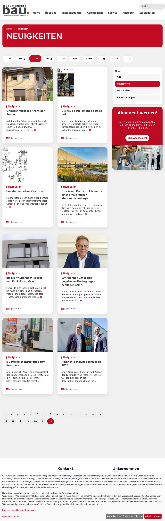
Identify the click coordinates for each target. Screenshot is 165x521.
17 (13, 421)
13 (86, 414)
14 (93, 414)
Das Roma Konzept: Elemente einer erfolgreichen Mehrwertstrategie (81, 195)
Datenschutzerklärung (12, 510)
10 (64, 414)
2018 (115, 58)
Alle (119, 77)
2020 (88, 58)
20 (35, 421)
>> (35, 130)
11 (71, 414)
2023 (49, 58)
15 (100, 414)
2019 (102, 58)
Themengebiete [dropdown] (71, 12)
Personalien (123, 91)
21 (43, 421)
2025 (22, 58)
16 (6, 421)
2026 (8, 58)
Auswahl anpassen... (11, 516)
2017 (128, 58)
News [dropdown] (36, 12)
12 (78, 414)
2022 (62, 58)
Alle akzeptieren (153, 516)
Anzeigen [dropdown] (128, 12)
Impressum (30, 510)
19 (28, 421)
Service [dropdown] (112, 12)
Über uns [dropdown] (50, 12)
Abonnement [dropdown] (95, 12)
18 (20, 421)
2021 (75, 58)
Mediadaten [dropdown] (147, 12)
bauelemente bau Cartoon (24, 191)
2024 (35, 58)
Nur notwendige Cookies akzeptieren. (124, 516)
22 (50, 421)
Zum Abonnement (137, 138)
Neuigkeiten (123, 84)
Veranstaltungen (126, 97)
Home (9, 29)
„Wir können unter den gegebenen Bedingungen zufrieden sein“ (78, 281)
